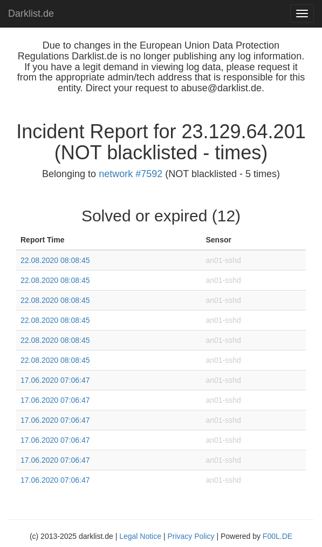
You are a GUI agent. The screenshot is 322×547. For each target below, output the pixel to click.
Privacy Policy (190, 536)
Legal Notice (140, 536)
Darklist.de (31, 13)
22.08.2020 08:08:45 (55, 260)
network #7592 (130, 173)
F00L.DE (277, 536)
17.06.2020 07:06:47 (55, 380)
